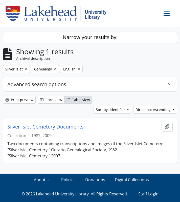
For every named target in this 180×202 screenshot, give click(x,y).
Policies (68, 179)
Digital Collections (132, 179)
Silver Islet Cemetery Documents (45, 127)
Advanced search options (36, 84)
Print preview (19, 99)
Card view (51, 99)
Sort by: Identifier (111, 109)
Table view (78, 99)
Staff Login (148, 194)
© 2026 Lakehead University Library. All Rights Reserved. (74, 194)
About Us (43, 179)
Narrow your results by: (90, 37)
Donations (95, 179)
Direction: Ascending (154, 109)
